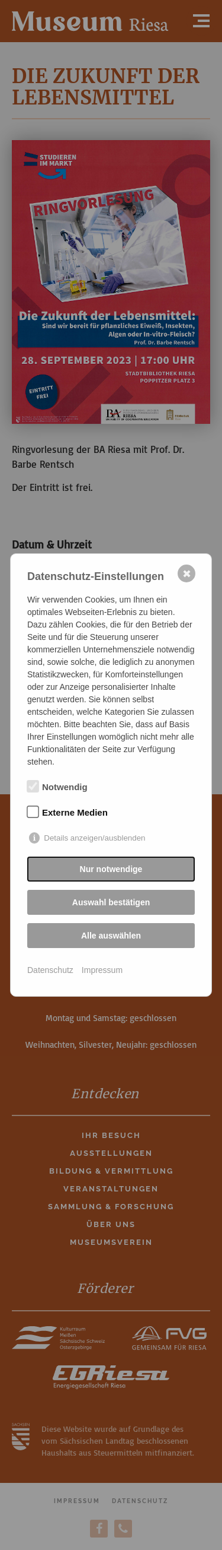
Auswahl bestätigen (111, 902)
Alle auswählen (111, 935)
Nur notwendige (111, 869)
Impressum (102, 970)
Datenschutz (50, 970)
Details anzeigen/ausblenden (94, 837)
